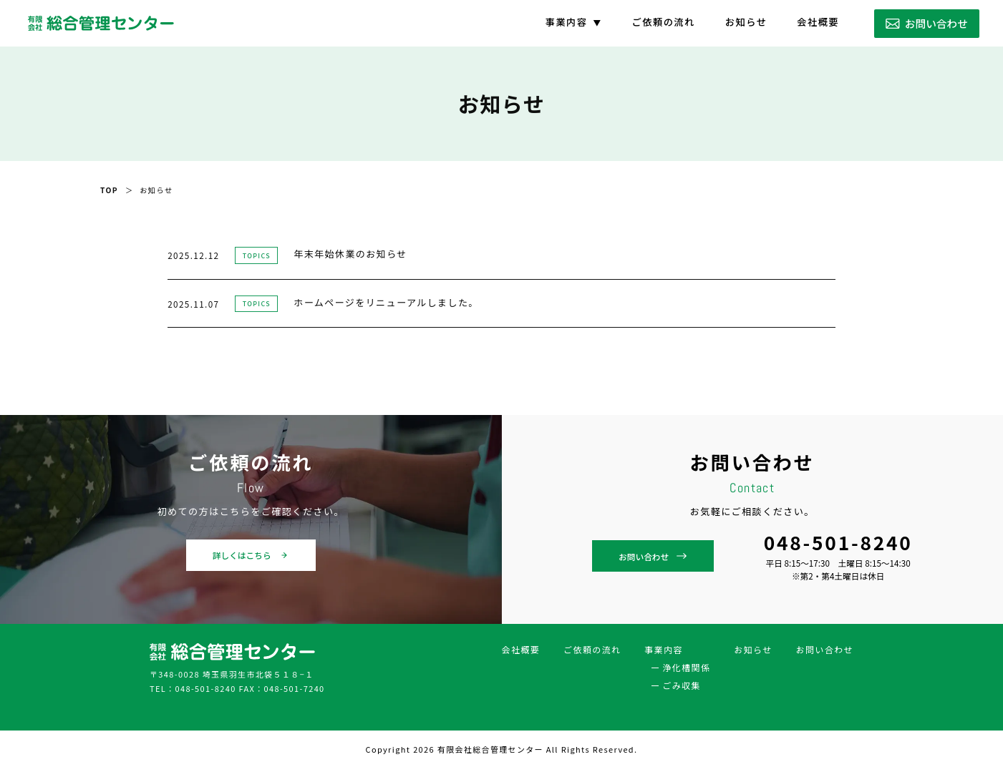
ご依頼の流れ (663, 22)
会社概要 (818, 22)
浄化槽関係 (686, 666)
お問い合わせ (927, 23)
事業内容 (567, 22)
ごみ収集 (682, 684)
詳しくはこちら (251, 555)
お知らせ (746, 22)
